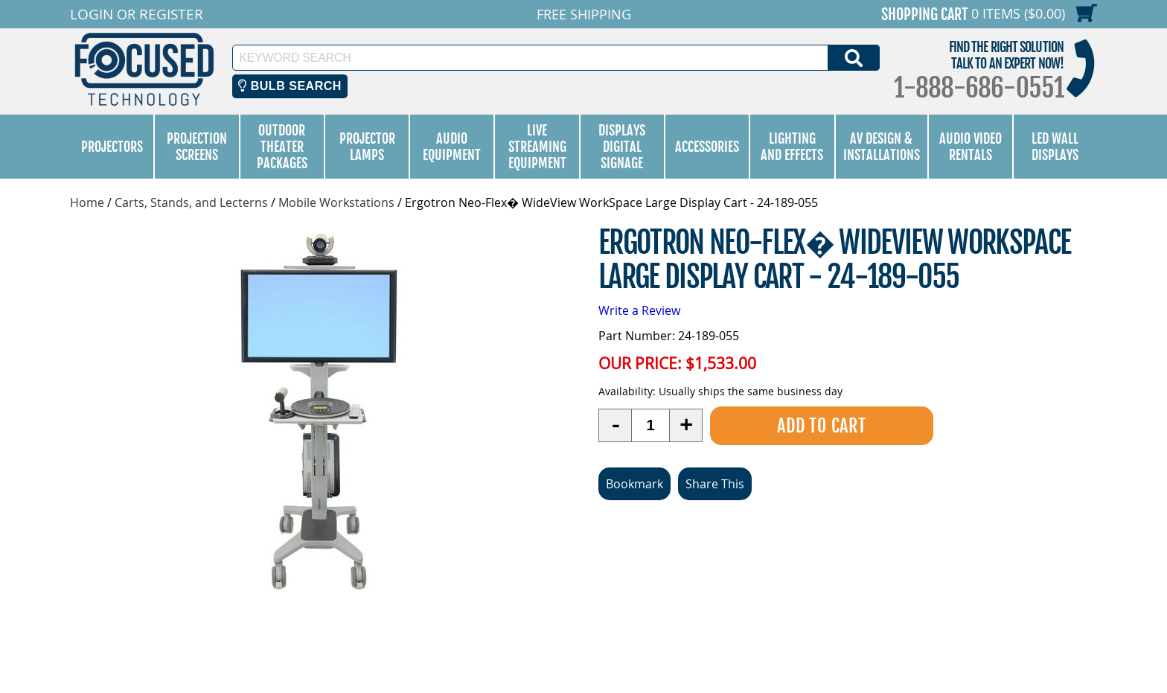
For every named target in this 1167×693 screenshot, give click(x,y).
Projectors (112, 146)
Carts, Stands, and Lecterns (191, 202)
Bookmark (634, 483)
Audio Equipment (452, 146)
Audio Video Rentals (970, 146)
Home (87, 202)
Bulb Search (290, 86)
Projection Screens (197, 146)
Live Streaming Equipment (537, 146)
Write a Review (639, 310)
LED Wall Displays (1055, 146)
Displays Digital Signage (621, 146)
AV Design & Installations (881, 146)
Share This (714, 483)
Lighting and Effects (792, 146)
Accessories (707, 146)
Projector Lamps (367, 146)
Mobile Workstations (336, 202)
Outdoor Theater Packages (282, 146)
